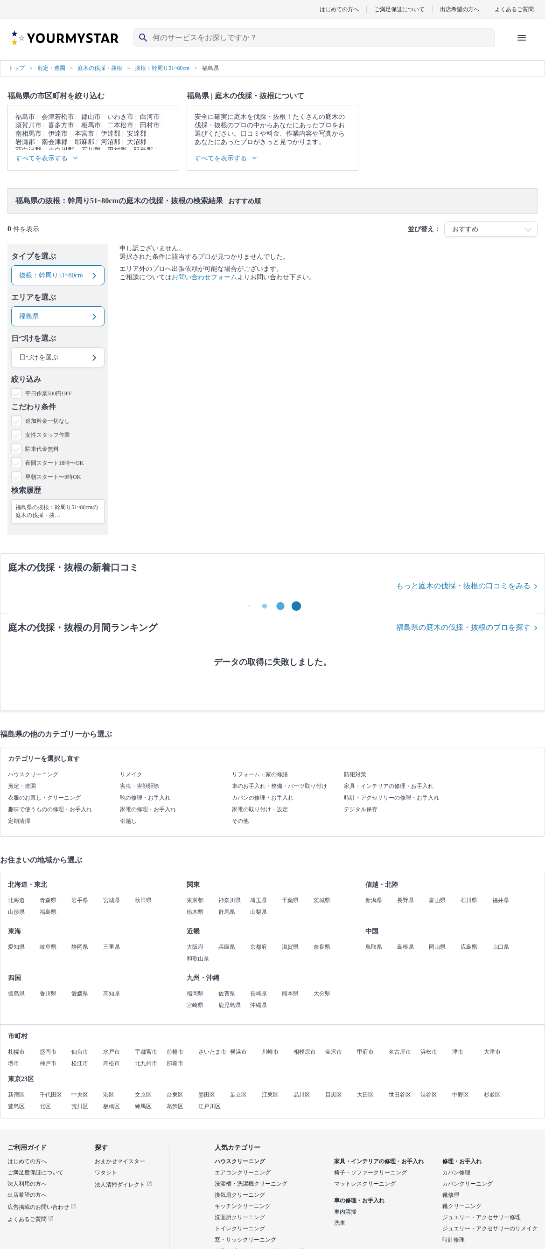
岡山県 (437, 947)
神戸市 (48, 1063)
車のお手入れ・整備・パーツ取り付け (279, 786)
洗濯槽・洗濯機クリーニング (251, 1183)
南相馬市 (28, 133)
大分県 (322, 993)
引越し (128, 821)
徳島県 (16, 993)
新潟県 (373, 900)
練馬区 (143, 1106)
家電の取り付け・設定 (260, 809)
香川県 (48, 993)
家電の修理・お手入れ (148, 809)
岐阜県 (48, 947)
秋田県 (143, 900)
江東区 (270, 1094)
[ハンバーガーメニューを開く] (521, 38)
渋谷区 (428, 1094)
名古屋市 (400, 1052)
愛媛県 (79, 993)
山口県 (500, 947)
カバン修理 (456, 1172)
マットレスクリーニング (365, 1183)
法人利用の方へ (27, 1183)
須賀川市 (28, 125)
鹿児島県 (229, 1005)
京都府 (258, 947)
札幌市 (16, 1052)
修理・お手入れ (462, 1161)
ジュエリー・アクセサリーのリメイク (490, 1228)
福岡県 (195, 993)
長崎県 (258, 993)
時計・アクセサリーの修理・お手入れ (391, 797)
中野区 (460, 1094)
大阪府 (195, 947)
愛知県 (16, 947)
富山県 (437, 900)
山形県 (16, 912)
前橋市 (175, 1052)
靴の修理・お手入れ (145, 797)
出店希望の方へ (459, 9)
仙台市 (79, 1052)
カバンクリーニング (467, 1183)
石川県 (469, 900)
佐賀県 (226, 993)
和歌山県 (198, 958)
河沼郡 (110, 141)
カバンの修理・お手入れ (262, 797)
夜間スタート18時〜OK (54, 463)
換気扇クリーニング (240, 1195)
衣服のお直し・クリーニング (44, 797)
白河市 (150, 116)
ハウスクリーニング (33, 774)
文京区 (143, 1094)
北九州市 (146, 1063)
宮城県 (111, 900)
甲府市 (365, 1052)
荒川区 (79, 1106)
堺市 (13, 1063)
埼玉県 (258, 900)
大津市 (492, 1052)
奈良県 (322, 947)
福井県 (500, 900)
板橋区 (111, 1106)
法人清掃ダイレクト (123, 1184)
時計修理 (453, 1239)
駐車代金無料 (42, 449)
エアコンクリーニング (243, 1172)
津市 (457, 1052)
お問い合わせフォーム (204, 277)
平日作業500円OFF (48, 393)
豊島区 (16, 1106)
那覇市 (175, 1063)
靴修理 (450, 1195)
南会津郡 (55, 141)
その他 (240, 821)
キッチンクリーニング (243, 1206)
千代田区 (51, 1094)
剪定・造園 (22, 786)
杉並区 (492, 1094)
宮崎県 (195, 1005)
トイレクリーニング (240, 1228)
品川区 (301, 1094)
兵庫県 (226, 947)
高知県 (111, 993)
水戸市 (111, 1052)
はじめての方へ (339, 9)
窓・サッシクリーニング (245, 1239)
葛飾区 (175, 1106)
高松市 (111, 1063)
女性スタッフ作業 (47, 435)
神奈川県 (229, 900)
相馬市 (91, 125)
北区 (45, 1106)
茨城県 (322, 900)
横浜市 (238, 1052)
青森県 (48, 900)
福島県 (48, 912)
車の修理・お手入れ (359, 1200)
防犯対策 (355, 774)
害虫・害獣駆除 (139, 786)
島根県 (405, 947)
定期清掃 (19, 821)
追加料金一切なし (47, 421)
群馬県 (226, 912)
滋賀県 (290, 947)
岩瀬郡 (25, 141)
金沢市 (333, 1052)
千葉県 (290, 900)
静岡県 (79, 947)
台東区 (175, 1094)
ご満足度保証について (35, 1172)
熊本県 (290, 993)
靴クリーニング (462, 1206)
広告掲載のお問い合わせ (41, 1207)
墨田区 (206, 1094)
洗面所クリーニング (240, 1217)
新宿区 (16, 1094)
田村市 (150, 125)
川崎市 (270, 1052)
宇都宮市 (146, 1052)
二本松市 (120, 125)
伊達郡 (110, 133)
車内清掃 (345, 1211)
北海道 (16, 900)
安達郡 (137, 133)
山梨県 (258, 912)
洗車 (339, 1223)
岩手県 (79, 900)
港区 (108, 1094)
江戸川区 (209, 1106)
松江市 (79, 1063)
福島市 (25, 116)
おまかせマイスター (120, 1161)
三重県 (111, 947)
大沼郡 (137, 141)
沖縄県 (258, 1005)
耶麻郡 (84, 141)
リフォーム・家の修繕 (260, 774)
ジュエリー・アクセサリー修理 (481, 1217)
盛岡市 (48, 1052)
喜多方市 (61, 125)
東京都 (195, 900)
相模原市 (304, 1052)
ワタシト (106, 1172)
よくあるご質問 (514, 9)
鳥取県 (373, 947)
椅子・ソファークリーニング (370, 1172)
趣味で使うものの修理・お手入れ (50, 809)
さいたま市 (212, 1052)
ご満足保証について (399, 9)
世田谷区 (400, 1094)
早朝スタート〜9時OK (53, 477)
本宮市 (84, 133)
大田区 (365, 1094)
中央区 (79, 1094)
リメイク (131, 774)
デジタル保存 (360, 809)
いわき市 (120, 116)
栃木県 (195, 912)
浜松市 (428, 1052)
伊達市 (58, 133)
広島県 (469, 947)
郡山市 (91, 116)
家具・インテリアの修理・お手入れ (388, 786)
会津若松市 (58, 116)
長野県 (405, 900)
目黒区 (333, 1094)
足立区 (238, 1094)
